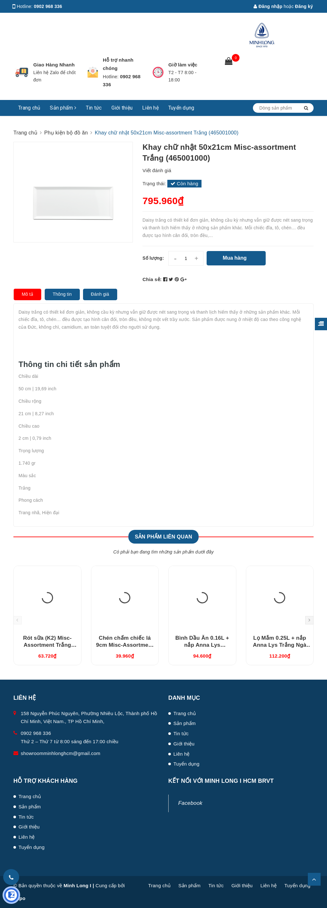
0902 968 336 (48, 6)
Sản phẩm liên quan (163, 536)
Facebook (190, 803)
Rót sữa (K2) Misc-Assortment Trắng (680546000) (47, 645)
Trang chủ (29, 108)
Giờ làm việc (182, 64)
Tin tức (94, 108)
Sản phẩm (63, 108)
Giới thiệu (122, 108)
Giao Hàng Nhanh (54, 64)
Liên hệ (150, 108)
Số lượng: (153, 258)
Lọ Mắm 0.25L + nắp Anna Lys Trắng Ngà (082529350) (279, 645)
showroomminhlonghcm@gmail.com (60, 753)
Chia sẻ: (152, 279)
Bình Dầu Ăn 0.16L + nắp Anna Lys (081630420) (202, 645)
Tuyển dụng (181, 108)
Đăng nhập (268, 6)
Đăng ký (304, 6)
